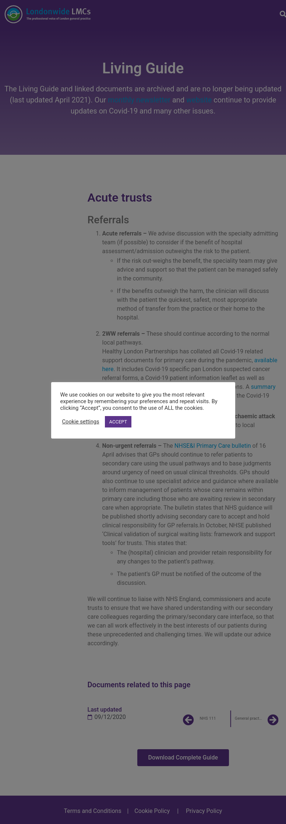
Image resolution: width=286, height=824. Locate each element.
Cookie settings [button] (80, 421)
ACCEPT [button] (118, 422)
